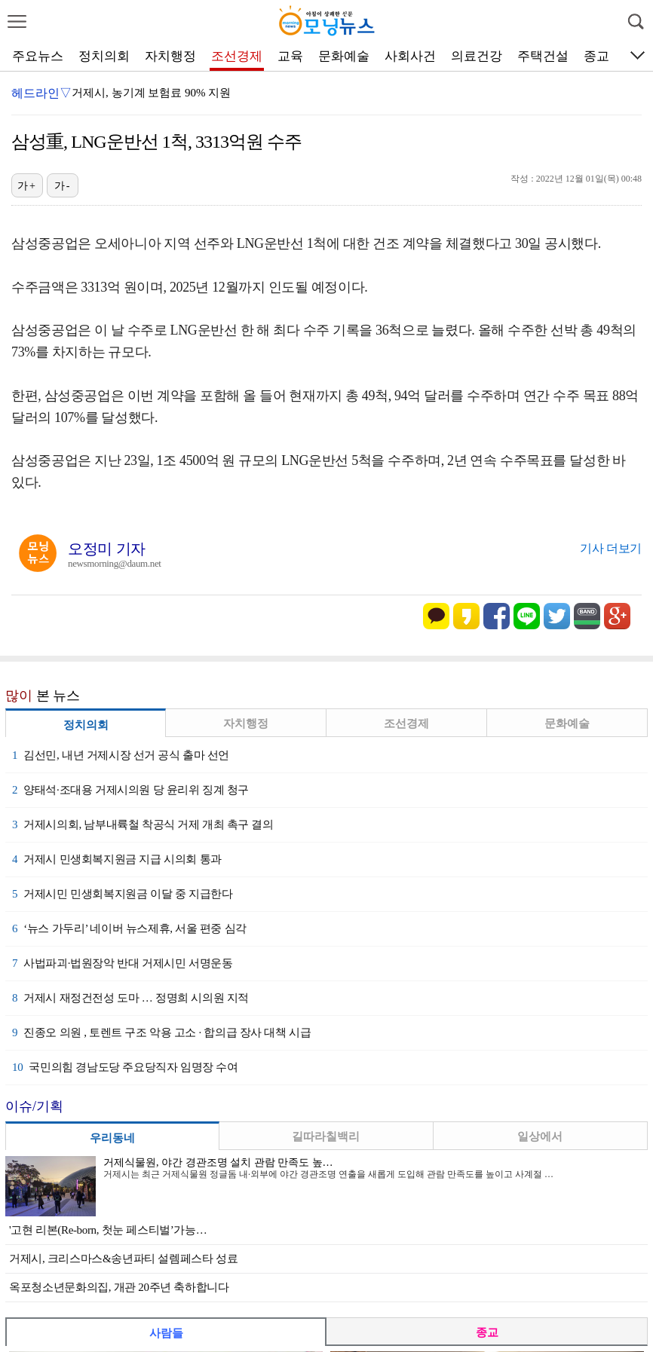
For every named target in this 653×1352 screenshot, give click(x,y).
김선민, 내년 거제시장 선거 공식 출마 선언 (120, 755)
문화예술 (343, 56)
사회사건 (410, 56)
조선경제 (236, 56)
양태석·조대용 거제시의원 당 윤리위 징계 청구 (130, 790)
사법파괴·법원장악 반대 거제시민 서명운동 (122, 963)
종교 (596, 56)
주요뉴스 (37, 56)
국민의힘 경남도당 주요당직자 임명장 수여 (125, 1067)
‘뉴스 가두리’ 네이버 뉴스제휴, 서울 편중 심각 (129, 928)
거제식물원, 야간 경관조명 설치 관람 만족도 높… (218, 1162)
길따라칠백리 (326, 1136)
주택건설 (543, 56)
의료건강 (476, 56)
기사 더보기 (611, 548)
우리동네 (112, 1138)
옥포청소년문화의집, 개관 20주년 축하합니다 (119, 1287)
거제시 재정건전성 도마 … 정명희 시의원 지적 (130, 998)
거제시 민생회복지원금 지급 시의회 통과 (117, 859)
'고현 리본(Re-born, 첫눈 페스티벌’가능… (108, 1230)
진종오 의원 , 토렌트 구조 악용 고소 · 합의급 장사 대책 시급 (161, 1032)
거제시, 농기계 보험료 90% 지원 (151, 93)
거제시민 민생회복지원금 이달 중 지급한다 (122, 894)
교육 (290, 56)
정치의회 (104, 56)
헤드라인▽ (41, 93)
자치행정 (170, 56)
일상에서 (540, 1136)
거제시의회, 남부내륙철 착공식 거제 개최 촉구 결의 (143, 824)
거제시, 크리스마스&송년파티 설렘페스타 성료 (123, 1259)
